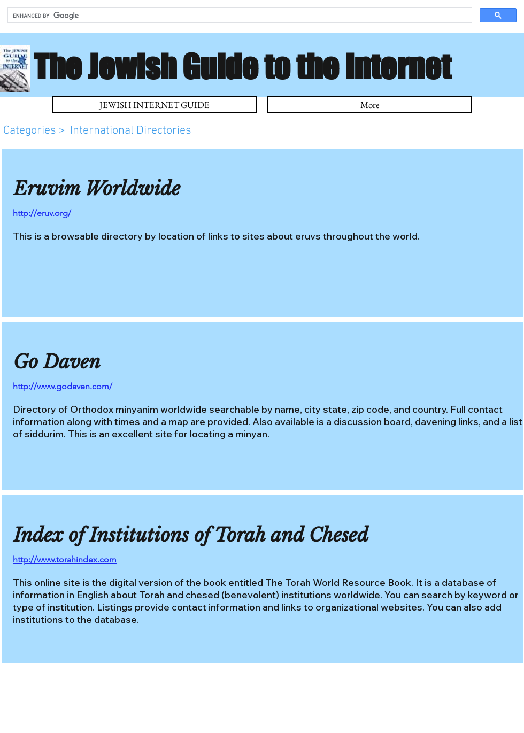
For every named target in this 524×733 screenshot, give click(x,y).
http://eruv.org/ (42, 213)
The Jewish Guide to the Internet (242, 66)
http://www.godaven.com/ (62, 386)
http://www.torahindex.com (65, 559)
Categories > (35, 131)
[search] (239, 15)
